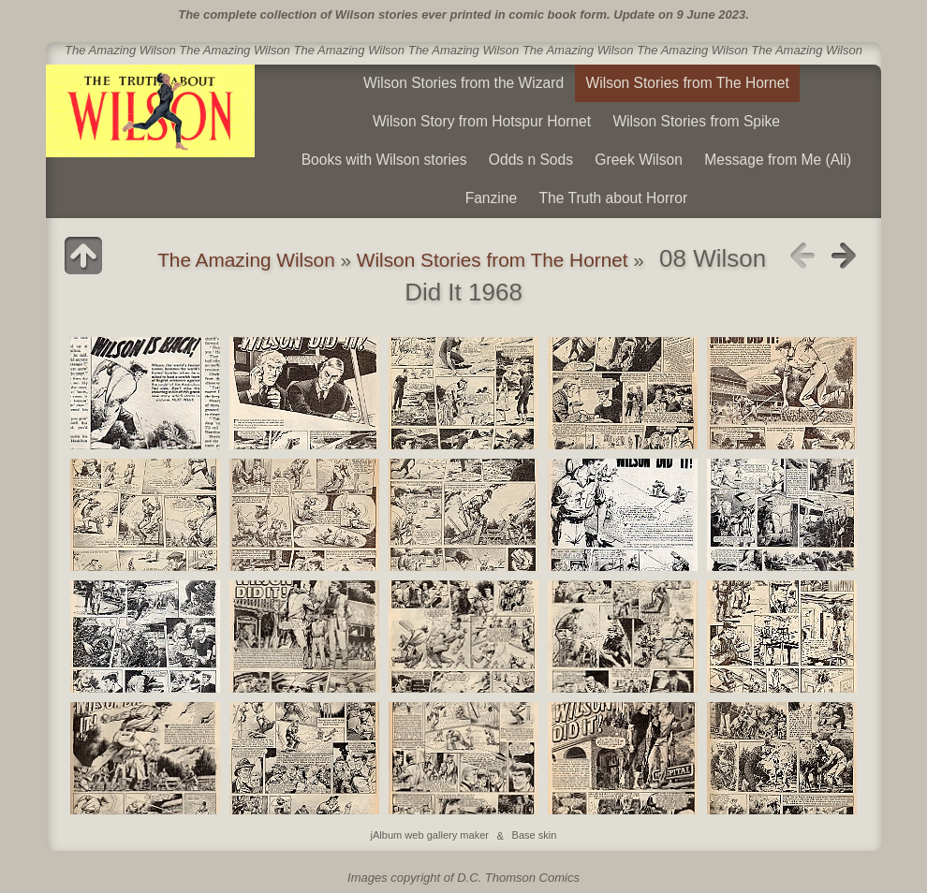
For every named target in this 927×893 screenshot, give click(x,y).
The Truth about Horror (613, 198)
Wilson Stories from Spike (696, 121)
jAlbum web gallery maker (430, 836)
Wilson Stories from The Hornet (687, 83)
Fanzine (491, 198)
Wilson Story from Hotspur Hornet (482, 121)
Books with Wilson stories (384, 160)
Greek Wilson (639, 160)
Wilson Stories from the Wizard (463, 83)
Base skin (534, 836)
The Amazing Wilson (246, 260)
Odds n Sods (531, 160)
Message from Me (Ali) (777, 160)
